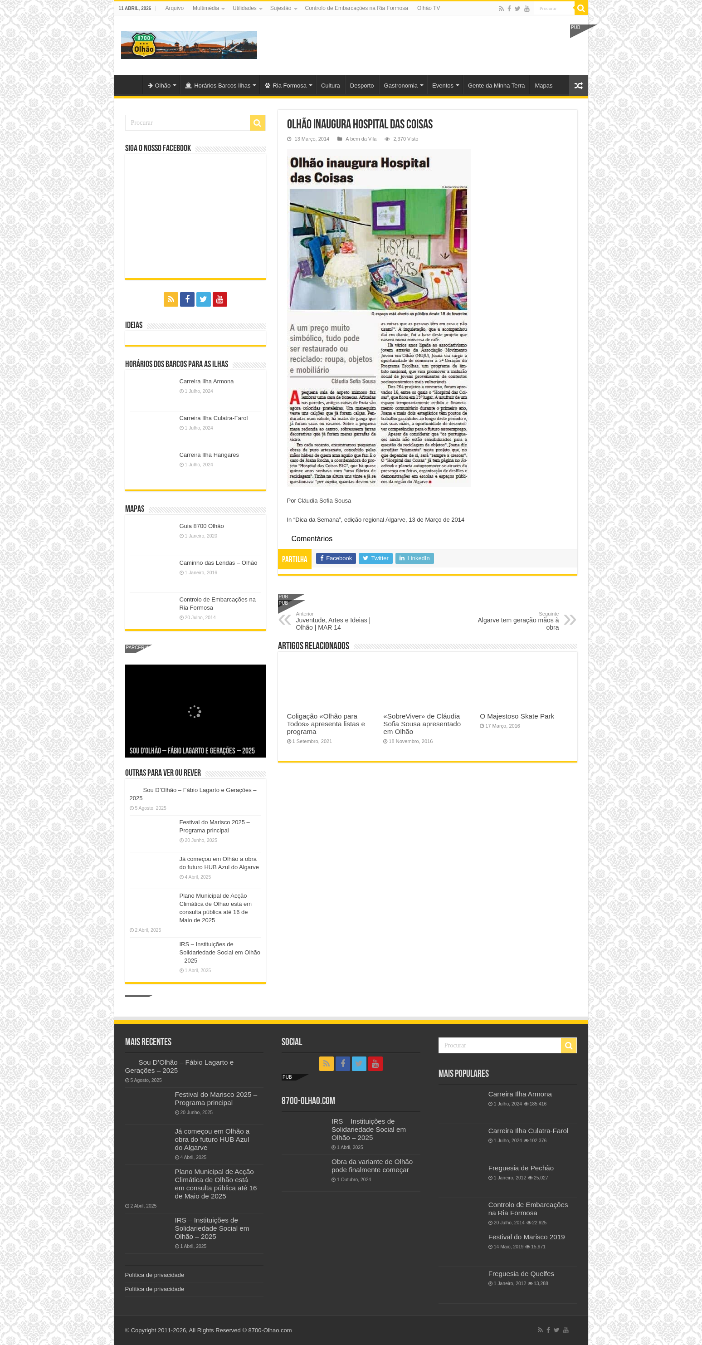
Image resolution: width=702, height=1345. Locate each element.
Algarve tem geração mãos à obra (512, 621)
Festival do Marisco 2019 (526, 1237)
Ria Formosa (285, 85)
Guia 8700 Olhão (202, 526)
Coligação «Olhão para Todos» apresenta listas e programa (326, 723)
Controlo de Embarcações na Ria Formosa (356, 8)
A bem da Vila (361, 139)
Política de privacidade (155, 1275)
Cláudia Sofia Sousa (324, 500)
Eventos (442, 85)
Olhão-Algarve (130, 84)
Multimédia (206, 8)
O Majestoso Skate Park (517, 716)
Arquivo (174, 8)
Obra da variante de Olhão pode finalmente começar (372, 1166)
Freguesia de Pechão (521, 1168)
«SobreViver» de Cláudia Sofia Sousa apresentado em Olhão (422, 723)
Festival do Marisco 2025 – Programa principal (216, 1098)
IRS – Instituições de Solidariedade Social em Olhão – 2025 (220, 952)
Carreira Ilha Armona (207, 381)
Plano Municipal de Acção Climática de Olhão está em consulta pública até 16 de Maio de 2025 (216, 1184)
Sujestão (281, 8)
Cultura (330, 85)
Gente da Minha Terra (496, 85)
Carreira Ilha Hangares (209, 454)
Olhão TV (428, 8)
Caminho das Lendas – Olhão (219, 562)
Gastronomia (401, 85)
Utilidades (245, 8)
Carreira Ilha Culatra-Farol (214, 418)
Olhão (159, 85)
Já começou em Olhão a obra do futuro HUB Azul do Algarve (212, 1139)
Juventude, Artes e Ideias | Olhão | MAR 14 (342, 621)
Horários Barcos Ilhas (217, 85)
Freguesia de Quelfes (521, 1273)
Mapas (543, 85)
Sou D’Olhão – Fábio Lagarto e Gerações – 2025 (192, 751)
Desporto (362, 85)
